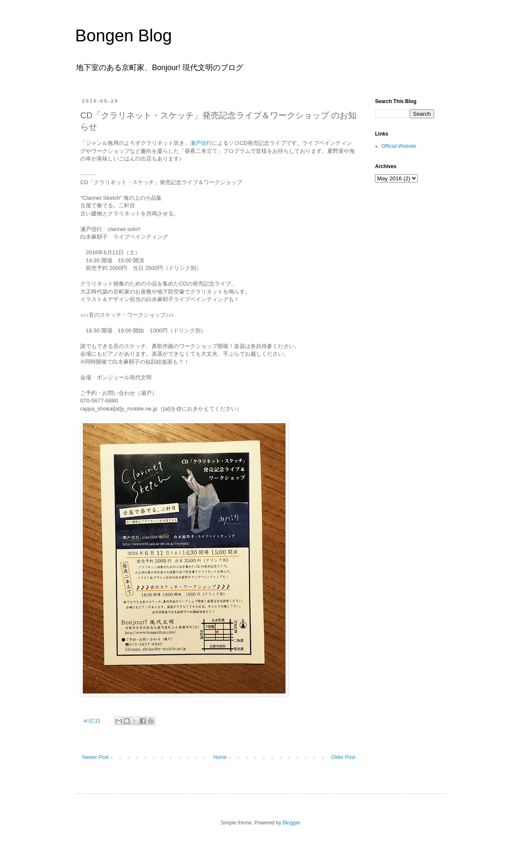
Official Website (398, 146)
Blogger (291, 823)
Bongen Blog (123, 35)
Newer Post (95, 757)
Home (220, 757)
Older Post (343, 757)
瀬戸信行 (201, 143)
